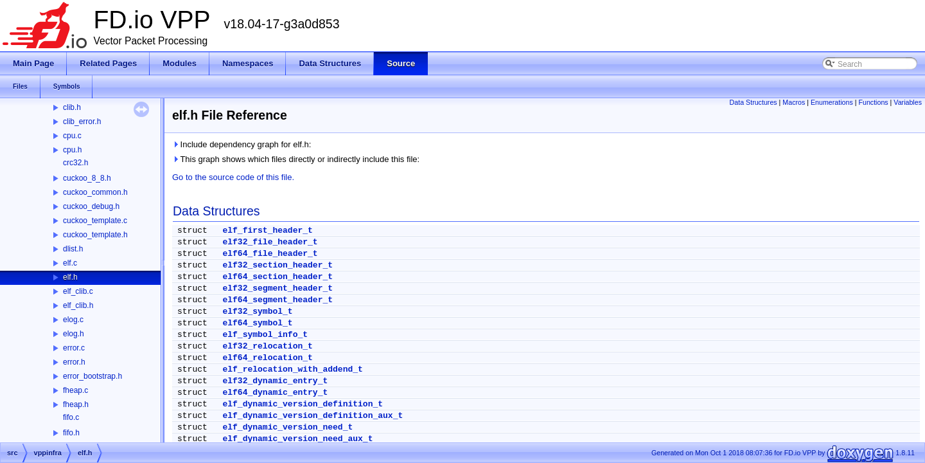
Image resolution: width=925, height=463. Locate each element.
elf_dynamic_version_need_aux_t (297, 439)
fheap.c (75, 390)
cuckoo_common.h (95, 192)
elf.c (70, 263)
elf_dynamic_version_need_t (287, 427)
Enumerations (832, 102)
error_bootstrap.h (92, 376)
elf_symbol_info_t (265, 335)
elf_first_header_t (267, 230)
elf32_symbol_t (257, 311)
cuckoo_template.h (95, 234)
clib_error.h (82, 121)
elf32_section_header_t (277, 265)
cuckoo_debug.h (91, 206)
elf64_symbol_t (257, 323)
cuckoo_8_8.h (87, 178)
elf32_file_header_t (269, 242)
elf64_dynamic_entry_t (275, 392)
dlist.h (73, 248)
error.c (74, 347)
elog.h (73, 333)
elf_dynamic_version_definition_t (302, 404)
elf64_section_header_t (277, 277)
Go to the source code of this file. (233, 177)
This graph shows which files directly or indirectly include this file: (295, 159)
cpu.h (72, 149)
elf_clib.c (78, 291)
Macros (793, 102)
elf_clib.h (78, 305)
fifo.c (71, 417)
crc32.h (75, 162)
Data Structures (753, 102)
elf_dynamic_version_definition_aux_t (312, 416)
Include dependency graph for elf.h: (241, 144)
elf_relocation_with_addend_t (292, 369)
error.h (74, 362)
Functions (873, 102)
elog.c (73, 319)
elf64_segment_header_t (277, 300)
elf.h (70, 277)
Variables (908, 102)
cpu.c (72, 135)
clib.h (72, 107)
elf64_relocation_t (267, 358)
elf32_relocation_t (267, 346)
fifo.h (71, 432)
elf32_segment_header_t (277, 288)
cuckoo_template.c (95, 220)
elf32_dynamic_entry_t (275, 381)
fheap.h (76, 404)
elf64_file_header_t (269, 254)
